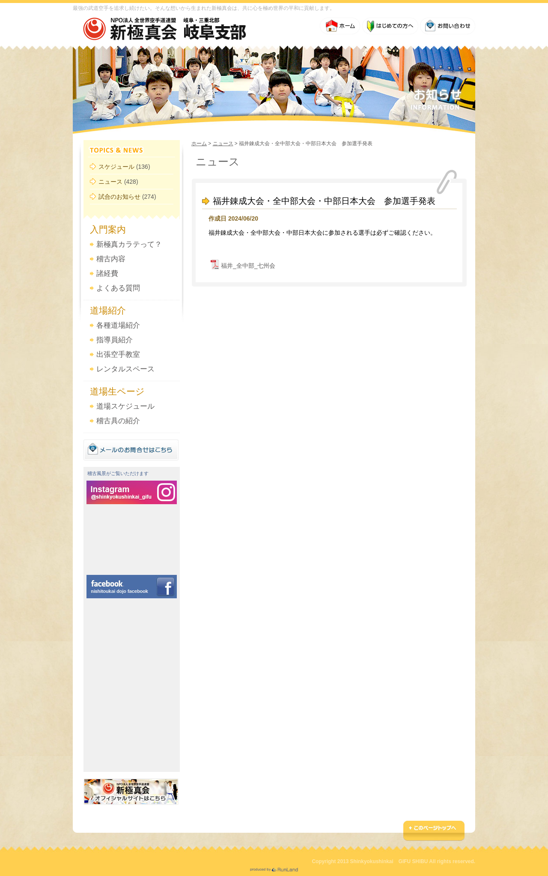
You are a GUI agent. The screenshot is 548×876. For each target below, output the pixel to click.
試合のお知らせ (119, 196)
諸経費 (107, 273)
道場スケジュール (125, 406)
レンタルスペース (125, 369)
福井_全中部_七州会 (248, 265)
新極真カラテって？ (129, 244)
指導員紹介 (114, 340)
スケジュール (116, 166)
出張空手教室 (118, 354)
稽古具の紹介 (118, 421)
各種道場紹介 (118, 325)
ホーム (199, 143)
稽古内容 (110, 259)
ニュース (110, 181)
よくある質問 (118, 288)
